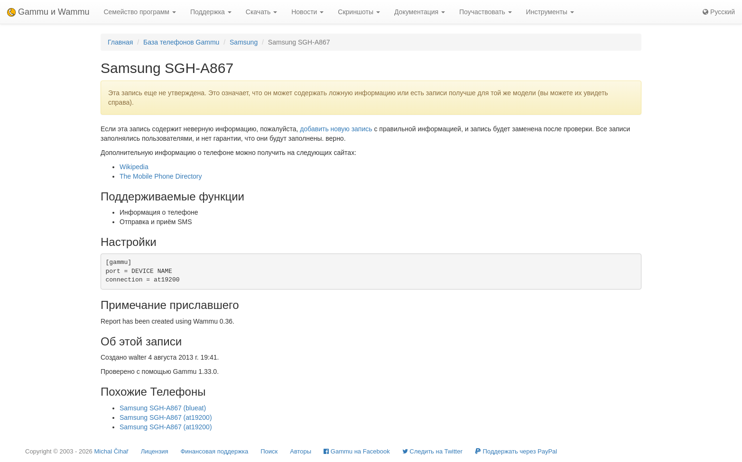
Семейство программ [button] (139, 12)
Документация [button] (419, 12)
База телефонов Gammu (181, 42)
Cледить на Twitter (432, 451)
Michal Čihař (111, 451)
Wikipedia (134, 167)
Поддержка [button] (211, 12)
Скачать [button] (261, 12)
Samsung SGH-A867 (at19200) (166, 417)
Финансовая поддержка (214, 451)
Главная (120, 42)
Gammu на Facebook (357, 451)
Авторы (300, 451)
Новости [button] (307, 12)
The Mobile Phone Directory (161, 176)
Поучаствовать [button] (485, 12)
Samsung (244, 42)
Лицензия (154, 451)
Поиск (269, 451)
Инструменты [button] (550, 12)
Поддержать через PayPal (516, 451)
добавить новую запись (336, 129)
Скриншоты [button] (359, 12)
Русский (719, 12)
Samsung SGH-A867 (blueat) (163, 408)
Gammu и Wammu (48, 12)
